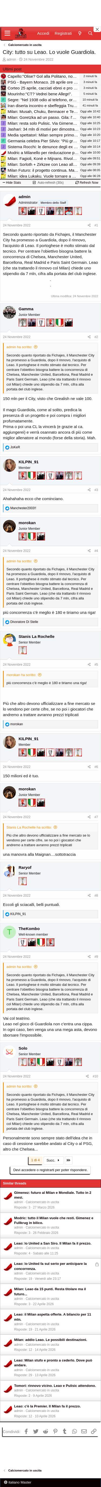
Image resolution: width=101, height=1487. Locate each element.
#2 (96, 337)
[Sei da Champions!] (41, 218)
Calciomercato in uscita (42, 1202)
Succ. (54, 1160)
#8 (96, 895)
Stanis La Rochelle (36, 636)
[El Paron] (32, 218)
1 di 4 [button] (35, 1160)
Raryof (25, 867)
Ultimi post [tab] (12, 69)
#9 (96, 957)
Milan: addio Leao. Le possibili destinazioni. (50, 1340)
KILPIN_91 (29, 462)
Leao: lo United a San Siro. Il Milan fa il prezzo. (53, 1243)
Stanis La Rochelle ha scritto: (29, 827)
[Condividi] (89, 225)
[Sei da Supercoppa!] (60, 218)
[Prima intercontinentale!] (78, 218)
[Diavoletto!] (23, 218)
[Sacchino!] (69, 218)
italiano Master (17, 1482)
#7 (96, 817)
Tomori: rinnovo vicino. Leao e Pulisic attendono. (55, 1386)
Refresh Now (86, 183)
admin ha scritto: (19, 347)
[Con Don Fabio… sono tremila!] (50, 218)
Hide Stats (12, 183)
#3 (96, 490)
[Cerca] (90, 33)
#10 (95, 1076)
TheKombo (29, 928)
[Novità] (79, 33)
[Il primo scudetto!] (60, 330)
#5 (96, 664)
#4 (96, 551)
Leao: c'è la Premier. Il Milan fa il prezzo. (47, 1406)
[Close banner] (97, 29)
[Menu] (7, 33)
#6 (96, 767)
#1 (96, 225)
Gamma (26, 309)
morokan (27, 522)
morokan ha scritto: (21, 675)
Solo (23, 1048)
